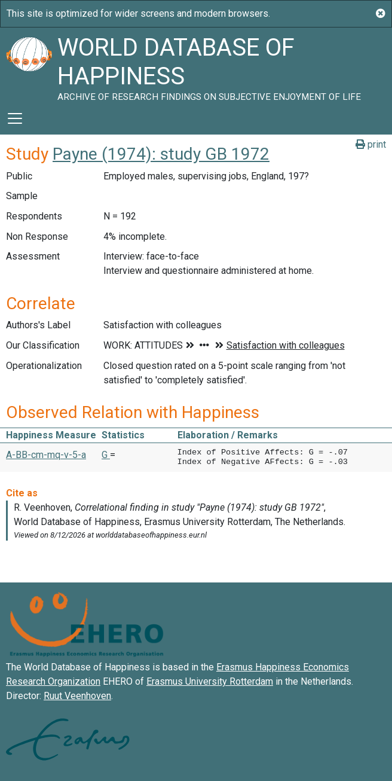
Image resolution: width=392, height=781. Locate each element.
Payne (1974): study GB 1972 (161, 154)
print (371, 144)
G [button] (106, 454)
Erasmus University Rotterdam (209, 681)
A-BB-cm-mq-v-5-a (46, 454)
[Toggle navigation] (15, 118)
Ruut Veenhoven (77, 695)
